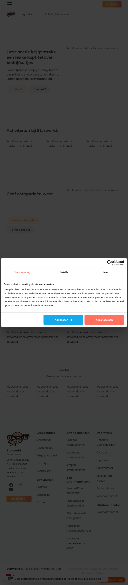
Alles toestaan (104, 319)
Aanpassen (63, 319)
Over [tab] (106, 272)
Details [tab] (64, 272)
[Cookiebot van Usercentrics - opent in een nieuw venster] (109, 262)
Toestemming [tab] (22, 272)
